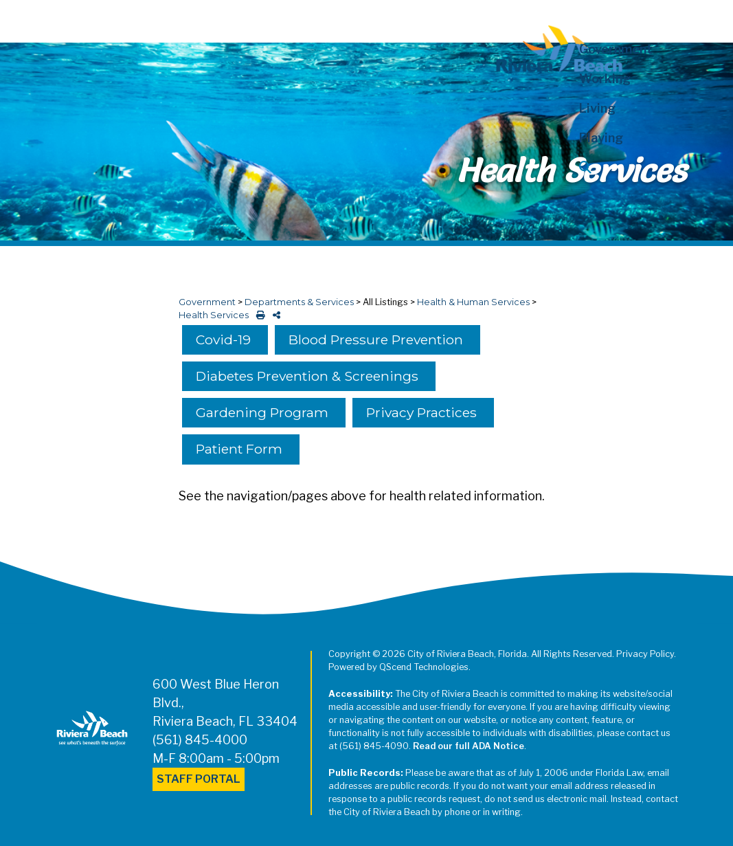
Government (207, 302)
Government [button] (616, 49)
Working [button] (605, 78)
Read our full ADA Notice (468, 746)
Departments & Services (299, 302)
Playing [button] (601, 138)
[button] (632, 167)
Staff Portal (198, 779)
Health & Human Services (473, 302)
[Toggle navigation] (22, 18)
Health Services (214, 315)
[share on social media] (273, 315)
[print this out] (258, 315)
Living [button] (597, 108)
